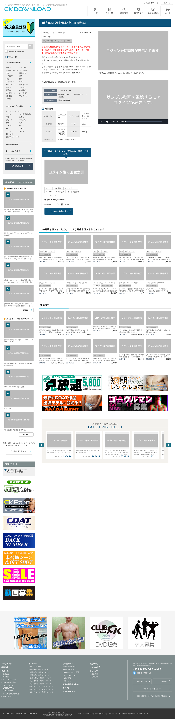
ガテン (21, 131)
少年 (7, 122)
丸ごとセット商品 (9, 679)
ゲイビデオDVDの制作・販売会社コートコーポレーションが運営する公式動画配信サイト (36, 5)
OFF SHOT (23, 93)
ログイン (166, 3)
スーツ (8, 131)
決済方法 (67, 678)
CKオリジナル (8, 685)
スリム (8, 114)
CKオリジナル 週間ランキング (41, 686)
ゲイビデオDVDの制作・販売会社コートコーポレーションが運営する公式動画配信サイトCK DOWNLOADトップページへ (27, 9)
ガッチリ (9, 120)
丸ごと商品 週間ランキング (40, 678)
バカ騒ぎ (22, 90)
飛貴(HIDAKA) (64, 100)
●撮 (7, 79)
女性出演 (9, 76)
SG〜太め (9, 134)
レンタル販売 (95, 667)
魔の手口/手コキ (12, 70)
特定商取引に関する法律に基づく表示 (152, 696)
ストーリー (10, 82)
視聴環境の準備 (70, 666)
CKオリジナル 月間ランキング (41, 689)
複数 (20, 76)
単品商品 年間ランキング (39, 675)
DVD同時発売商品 (9, 682)
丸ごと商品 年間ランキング (40, 684)
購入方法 (67, 681)
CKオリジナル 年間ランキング (41, 692)
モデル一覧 (7, 696)
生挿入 (8, 87)
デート (8, 67)
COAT (84, 124)
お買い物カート (69, 692)
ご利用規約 (162, 681)
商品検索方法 (69, 669)
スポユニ (9, 125)
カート (168, 13)
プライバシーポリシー (152, 689)
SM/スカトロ (10, 84)
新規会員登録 (153, 13)
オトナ (21, 128)
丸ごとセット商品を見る (57, 211)
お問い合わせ (141, 681)
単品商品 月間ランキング (39, 672)
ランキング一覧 (35, 666)
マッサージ (23, 96)
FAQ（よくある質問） (72, 672)
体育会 (61, 95)
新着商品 (6, 674)
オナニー (22, 67)
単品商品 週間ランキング (39, 669)
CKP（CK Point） (70, 675)
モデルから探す (12, 145)
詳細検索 (19, 166)
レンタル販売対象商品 (11, 694)
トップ (95, 13)
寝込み (8, 90)
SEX (70, 91)
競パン (21, 125)
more (25, 310)
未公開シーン (11, 93)
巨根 (67, 95)
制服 (20, 122)
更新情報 (94, 674)
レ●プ (21, 82)
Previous (41, 445)
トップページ (6, 664)
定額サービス (95, 664)
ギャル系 (22, 120)
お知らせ (94, 676)
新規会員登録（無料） (71, 684)
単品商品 (6, 676)
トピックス (94, 671)
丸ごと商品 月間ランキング (40, 681)
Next (168, 445)
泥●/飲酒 (9, 96)
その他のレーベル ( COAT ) (61, 131)
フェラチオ (62, 91)
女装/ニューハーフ (12, 137)
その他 (8, 99)
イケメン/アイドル (12, 111)
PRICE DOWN (8, 691)
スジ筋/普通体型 (77, 95)
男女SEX (22, 73)
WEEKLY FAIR (8, 688)
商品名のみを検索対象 (16, 51)
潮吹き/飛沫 (23, 84)
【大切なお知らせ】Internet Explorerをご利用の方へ (17, 471)
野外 (20, 79)
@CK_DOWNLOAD (143, 673)
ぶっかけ (22, 87)
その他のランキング (18, 451)
